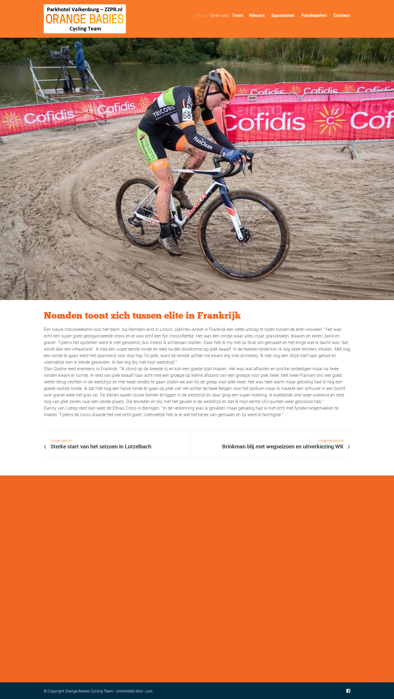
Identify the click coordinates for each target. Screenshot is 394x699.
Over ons (221, 15)
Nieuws (257, 15)
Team (239, 15)
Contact (342, 15)
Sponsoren (283, 15)
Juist (148, 691)
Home (202, 15)
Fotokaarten (314, 15)
